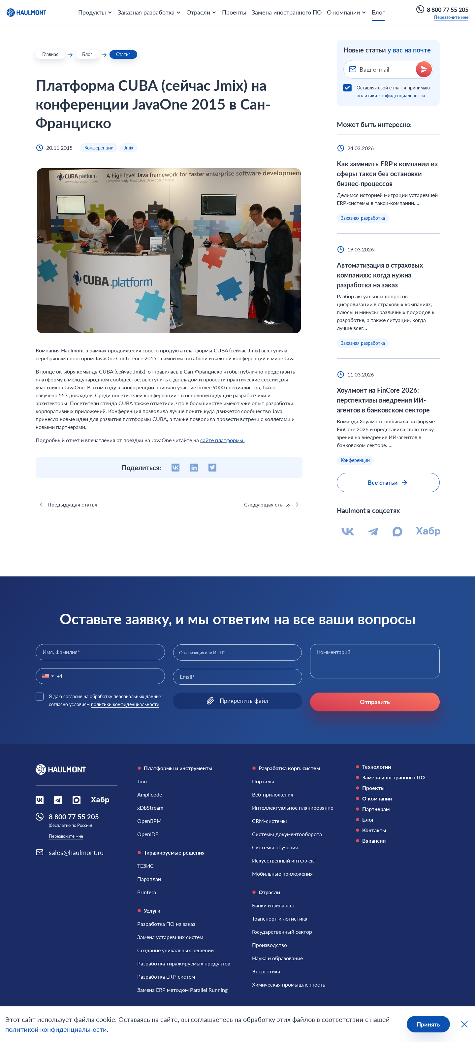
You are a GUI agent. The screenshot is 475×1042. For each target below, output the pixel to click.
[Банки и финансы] (273, 905)
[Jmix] (142, 781)
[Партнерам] (398, 809)
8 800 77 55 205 (442, 9)
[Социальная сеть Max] (76, 800)
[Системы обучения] (275, 847)
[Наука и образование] (277, 958)
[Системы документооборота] (287, 834)
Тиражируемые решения (171, 852)
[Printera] (146, 892)
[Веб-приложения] (272, 794)
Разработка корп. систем (286, 768)
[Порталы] (263, 781)
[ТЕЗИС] (145, 866)
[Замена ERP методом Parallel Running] (182, 990)
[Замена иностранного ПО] (398, 777)
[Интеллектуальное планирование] (292, 808)
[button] (46, 676)
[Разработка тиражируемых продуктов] (183, 963)
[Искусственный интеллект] (284, 860)
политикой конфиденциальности (56, 1029)
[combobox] (237, 652)
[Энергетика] (266, 971)
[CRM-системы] (269, 821)
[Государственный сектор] (282, 932)
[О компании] (398, 798)
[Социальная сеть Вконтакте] (40, 800)
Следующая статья (272, 504)
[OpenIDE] (147, 834)
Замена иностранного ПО (287, 12)
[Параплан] (149, 879)
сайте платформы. (222, 440)
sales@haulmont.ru (76, 852)
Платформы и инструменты (174, 768)
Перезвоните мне (451, 17)
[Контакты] (398, 830)
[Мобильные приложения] (282, 874)
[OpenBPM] (149, 821)
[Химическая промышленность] (288, 985)
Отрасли (266, 892)
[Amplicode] (149, 794)
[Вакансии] (398, 840)
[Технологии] (398, 766)
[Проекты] (398, 788)
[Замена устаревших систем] (170, 937)
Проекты (234, 12)
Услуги (148, 910)
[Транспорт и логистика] (279, 919)
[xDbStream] (150, 808)
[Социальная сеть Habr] (100, 800)
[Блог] (398, 819)
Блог (378, 12)
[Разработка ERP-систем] (166, 977)
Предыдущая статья (67, 504)
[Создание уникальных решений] (175, 950)
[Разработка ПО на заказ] (166, 924)
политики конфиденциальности (391, 95)
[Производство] (269, 945)
